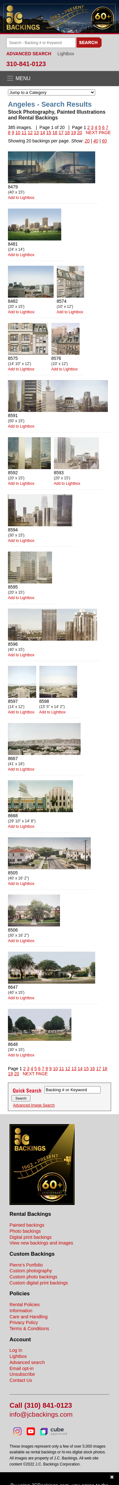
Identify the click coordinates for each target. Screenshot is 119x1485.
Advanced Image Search (34, 1105)
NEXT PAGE (98, 132)
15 (48, 132)
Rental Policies (25, 1304)
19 (73, 132)
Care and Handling (29, 1316)
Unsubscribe (22, 1374)
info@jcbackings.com (41, 1415)
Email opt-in (22, 1368)
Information (21, 1310)
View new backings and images (41, 1242)
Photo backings (25, 1231)
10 (17, 132)
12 (30, 132)
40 (95, 140)
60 (104, 140)
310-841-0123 (26, 63)
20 (79, 132)
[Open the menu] (59, 78)
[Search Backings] (41, 43)
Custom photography (31, 1270)
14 (42, 132)
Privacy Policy (24, 1322)
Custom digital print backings (39, 1282)
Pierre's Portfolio (26, 1265)
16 (54, 132)
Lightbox (65, 53)
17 (61, 132)
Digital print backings (31, 1237)
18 (67, 132)
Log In (16, 1350)
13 (36, 132)
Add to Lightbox (21, 197)
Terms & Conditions (29, 1328)
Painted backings (27, 1225)
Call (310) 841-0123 (41, 1406)
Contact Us (21, 1380)
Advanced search (27, 1362)
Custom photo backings (33, 1276)
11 (24, 132)
